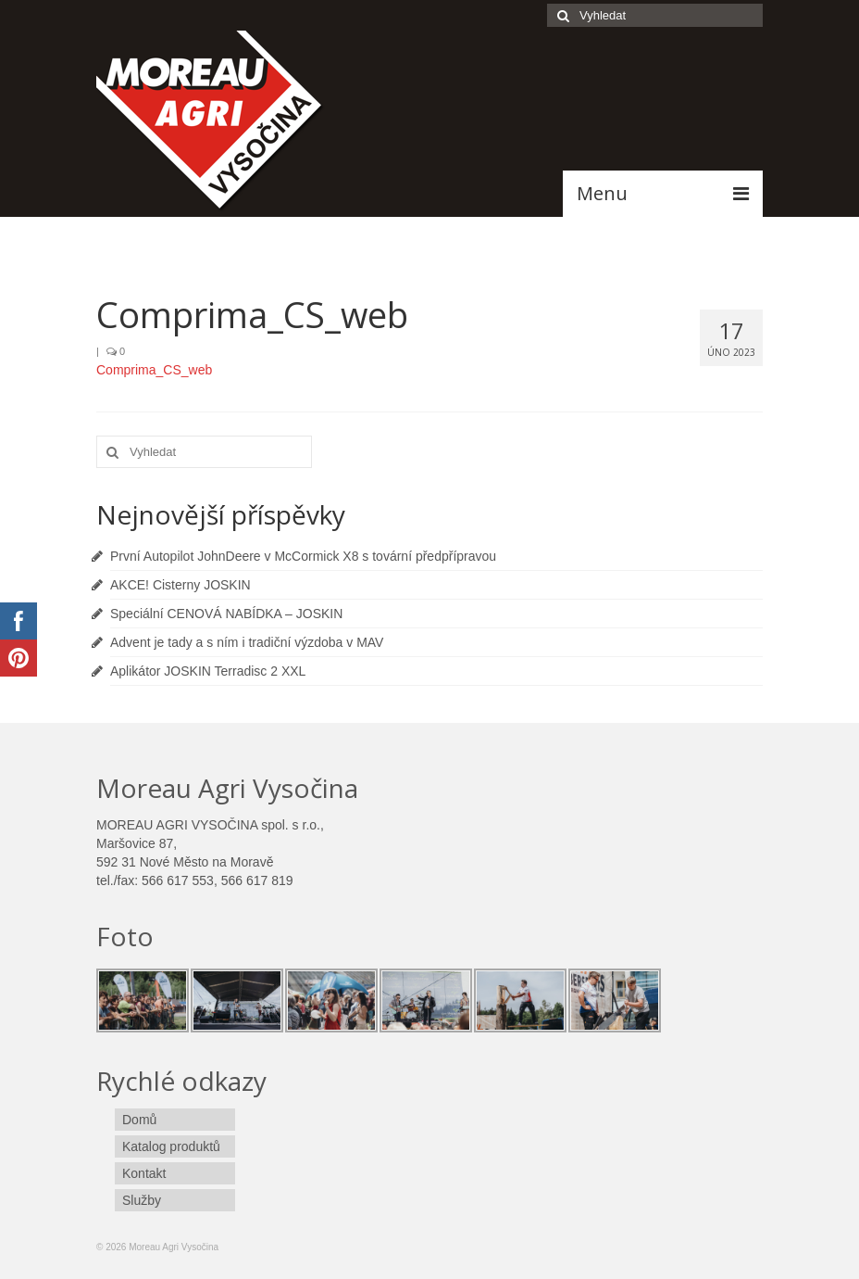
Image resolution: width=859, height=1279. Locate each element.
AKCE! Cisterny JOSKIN (180, 584)
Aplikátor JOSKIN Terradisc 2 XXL (207, 671)
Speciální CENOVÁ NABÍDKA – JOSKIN (226, 613)
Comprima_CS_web (154, 369)
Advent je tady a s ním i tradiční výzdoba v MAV (246, 642)
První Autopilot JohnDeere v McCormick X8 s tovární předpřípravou (303, 556)
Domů (139, 1119)
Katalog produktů (171, 1146)
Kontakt (144, 1173)
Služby (141, 1200)
